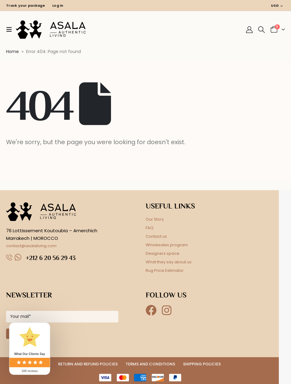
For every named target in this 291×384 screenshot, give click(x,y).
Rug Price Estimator (165, 270)
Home (12, 51)
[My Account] (249, 30)
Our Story (155, 219)
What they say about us (169, 262)
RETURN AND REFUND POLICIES (88, 364)
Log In (58, 5)
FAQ (150, 228)
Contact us (156, 236)
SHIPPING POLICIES (202, 364)
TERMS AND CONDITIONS (150, 364)
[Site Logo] (51, 29)
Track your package (25, 5)
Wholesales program (167, 245)
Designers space (162, 253)
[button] (11, 29)
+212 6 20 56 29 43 (51, 257)
